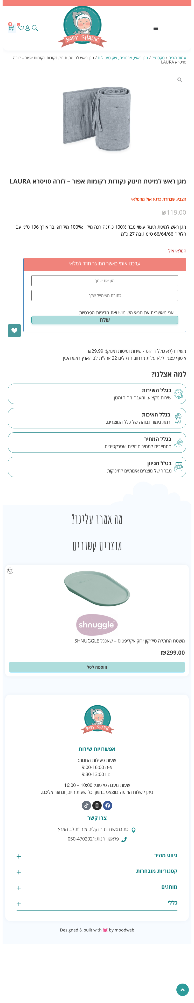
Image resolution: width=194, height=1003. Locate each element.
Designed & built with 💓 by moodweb (97, 930)
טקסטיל (158, 58)
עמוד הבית (177, 58)
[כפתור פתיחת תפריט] (155, 28)
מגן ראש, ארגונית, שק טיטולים (123, 58)
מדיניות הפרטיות (94, 312)
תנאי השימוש (130, 312)
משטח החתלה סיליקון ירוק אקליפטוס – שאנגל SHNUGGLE (129, 641)
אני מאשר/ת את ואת (128, 312)
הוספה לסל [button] (97, 667)
